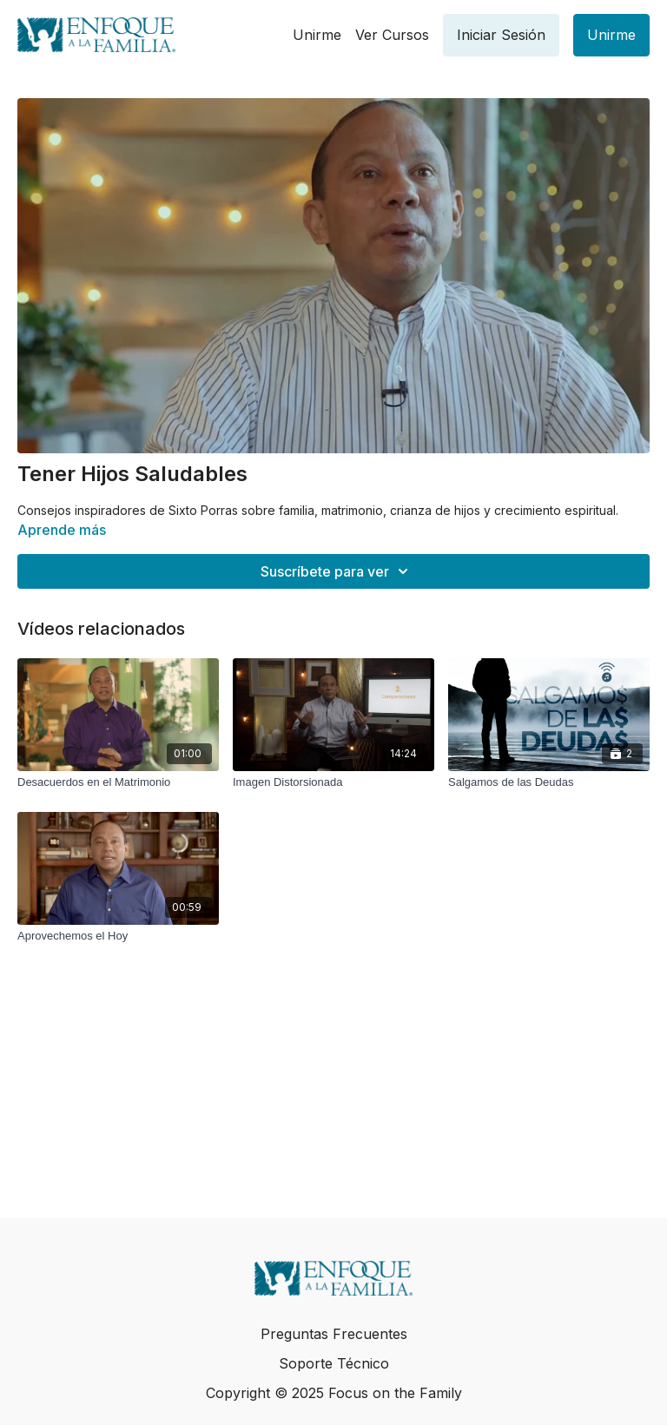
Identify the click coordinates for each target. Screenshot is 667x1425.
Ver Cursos (392, 34)
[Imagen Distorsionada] (333, 782)
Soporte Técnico (334, 1363)
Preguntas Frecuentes (334, 1334)
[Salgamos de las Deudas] (549, 782)
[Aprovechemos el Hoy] (118, 936)
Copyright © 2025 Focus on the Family (334, 1393)
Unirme (317, 34)
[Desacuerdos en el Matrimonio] (118, 782)
